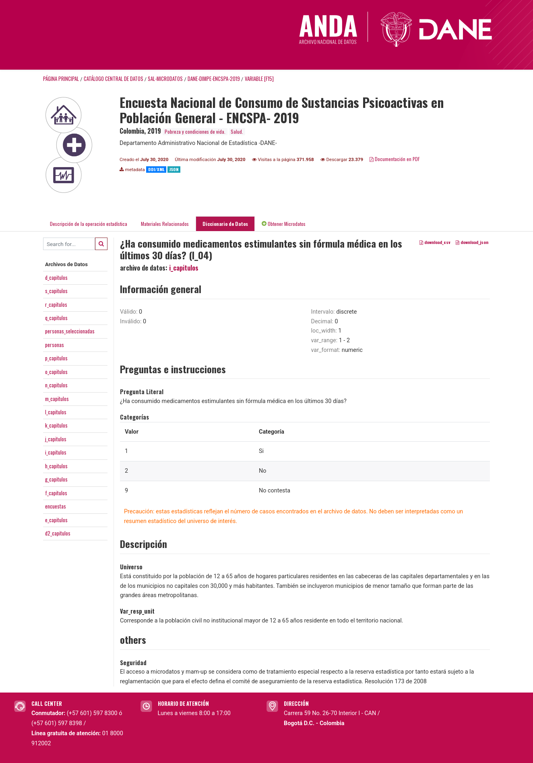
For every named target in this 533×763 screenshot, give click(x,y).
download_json (472, 242)
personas (54, 345)
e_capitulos (56, 520)
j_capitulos (55, 439)
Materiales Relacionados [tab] (165, 223)
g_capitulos (56, 479)
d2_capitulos (57, 533)
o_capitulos (56, 372)
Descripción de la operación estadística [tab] (88, 223)
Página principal (61, 79)
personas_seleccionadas (70, 331)
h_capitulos (56, 466)
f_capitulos (56, 493)
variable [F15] (259, 79)
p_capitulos (56, 358)
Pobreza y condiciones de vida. (195, 131)
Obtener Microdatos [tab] (284, 223)
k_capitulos (56, 425)
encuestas (55, 506)
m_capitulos (57, 399)
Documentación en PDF (395, 158)
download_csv (434, 242)
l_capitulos (55, 412)
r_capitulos (56, 304)
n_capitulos (56, 385)
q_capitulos (56, 318)
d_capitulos (56, 277)
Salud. (237, 131)
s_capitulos (56, 291)
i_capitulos (55, 452)
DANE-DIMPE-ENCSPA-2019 (214, 79)
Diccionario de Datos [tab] (225, 223)
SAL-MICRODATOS (165, 79)
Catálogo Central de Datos (113, 79)
